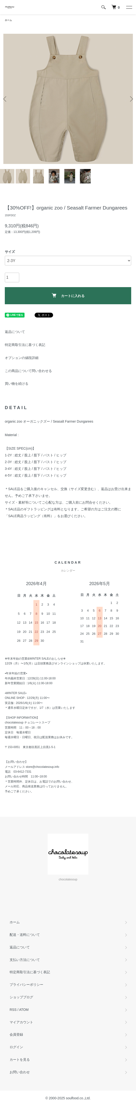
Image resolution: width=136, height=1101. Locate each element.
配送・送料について (25, 935)
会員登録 (16, 1034)
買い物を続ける (16, 383)
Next (130, 99)
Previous (5, 99)
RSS (13, 1010)
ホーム (8, 20)
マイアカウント (21, 1022)
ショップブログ (21, 997)
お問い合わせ (20, 1072)
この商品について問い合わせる (28, 371)
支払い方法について (25, 960)
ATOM (24, 1010)
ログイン (16, 1047)
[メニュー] (129, 7)
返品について (15, 332)
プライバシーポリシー (26, 984)
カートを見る (20, 1059)
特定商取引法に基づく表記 (25, 345)
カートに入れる (68, 295)
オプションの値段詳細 (21, 358)
